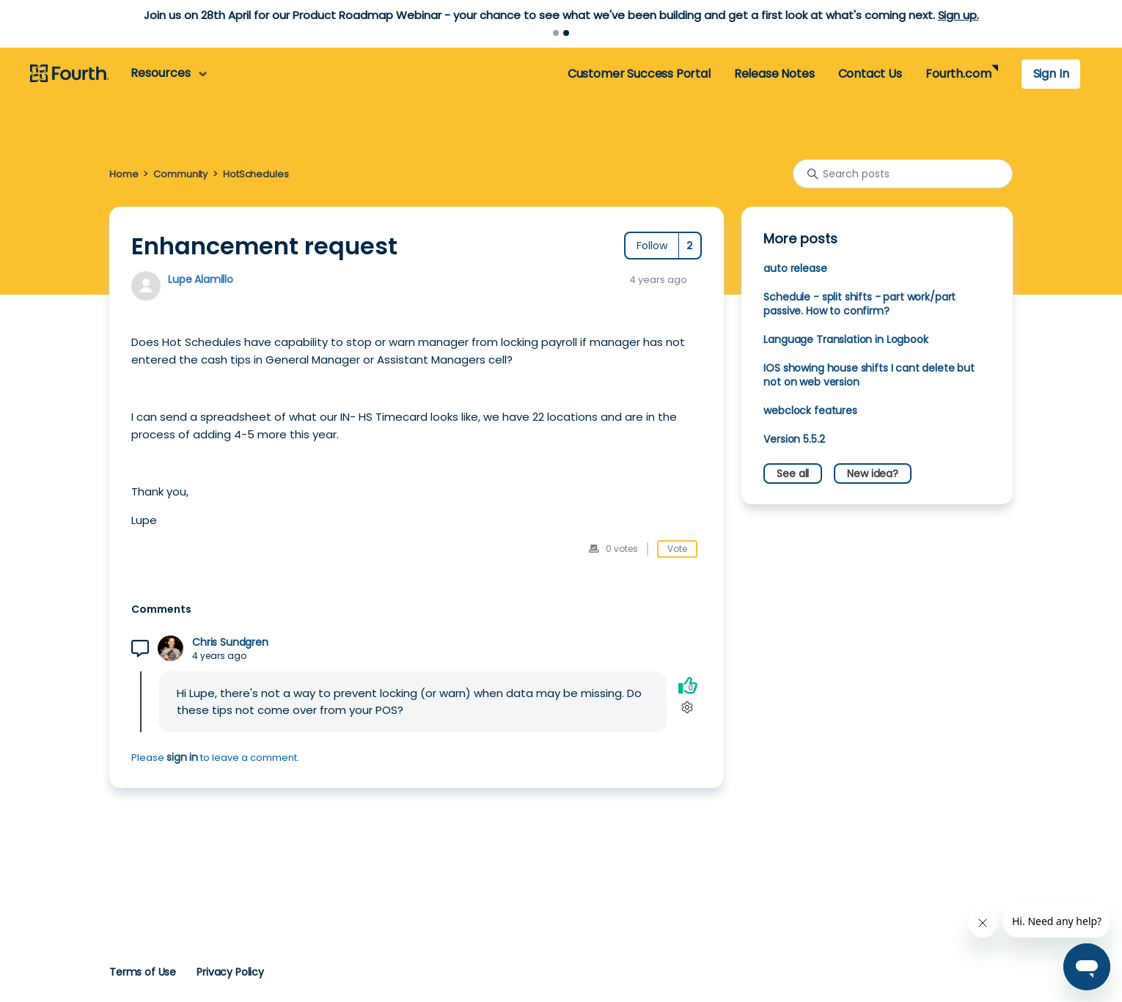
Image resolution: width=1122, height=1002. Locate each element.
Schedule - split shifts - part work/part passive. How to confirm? (859, 304)
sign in (182, 757)
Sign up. (958, 15)
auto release (794, 268)
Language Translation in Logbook (845, 339)
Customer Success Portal (639, 73)
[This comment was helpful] (688, 685)
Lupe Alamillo (200, 279)
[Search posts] (903, 173)
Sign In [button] (1051, 73)
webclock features (810, 410)
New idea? (872, 473)
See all (793, 473)
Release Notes (774, 73)
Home (123, 174)
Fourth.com (958, 73)
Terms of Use (142, 972)
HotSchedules (255, 174)
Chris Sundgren (230, 642)
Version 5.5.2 (793, 439)
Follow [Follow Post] (652, 245)
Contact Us (870, 73)
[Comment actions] (687, 707)
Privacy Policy (230, 972)
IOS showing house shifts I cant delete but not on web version (869, 375)
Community (180, 174)
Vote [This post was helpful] (677, 548)
